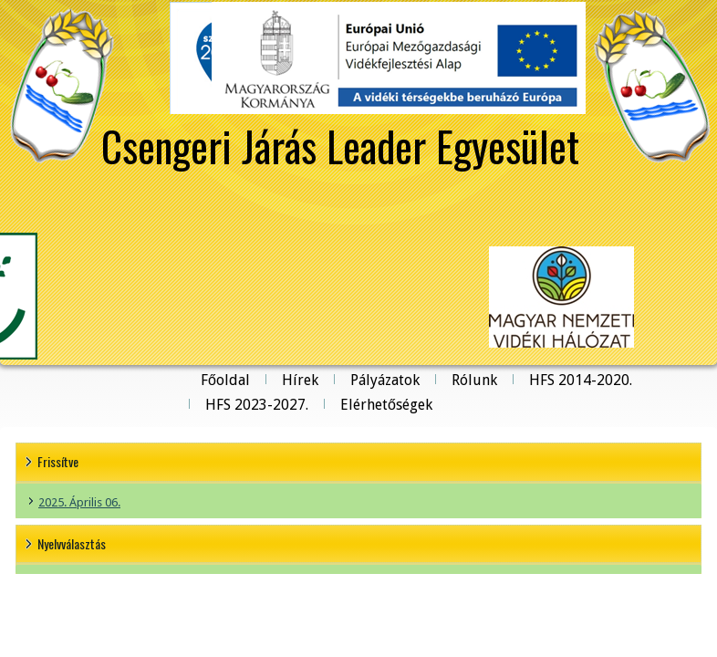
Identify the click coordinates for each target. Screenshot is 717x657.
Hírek (300, 380)
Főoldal (225, 380)
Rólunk (474, 380)
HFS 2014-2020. (580, 380)
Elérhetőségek (386, 404)
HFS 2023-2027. (256, 404)
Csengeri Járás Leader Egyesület (340, 145)
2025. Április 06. (79, 502)
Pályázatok (385, 380)
